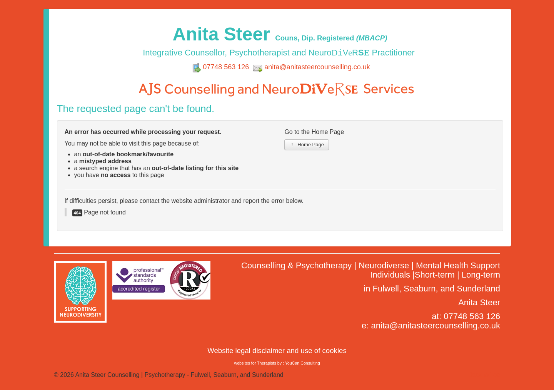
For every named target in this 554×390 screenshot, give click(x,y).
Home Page (306, 144)
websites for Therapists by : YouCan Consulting (277, 363)
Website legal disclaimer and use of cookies (277, 350)
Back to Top (484, 375)
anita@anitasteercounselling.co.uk (317, 67)
